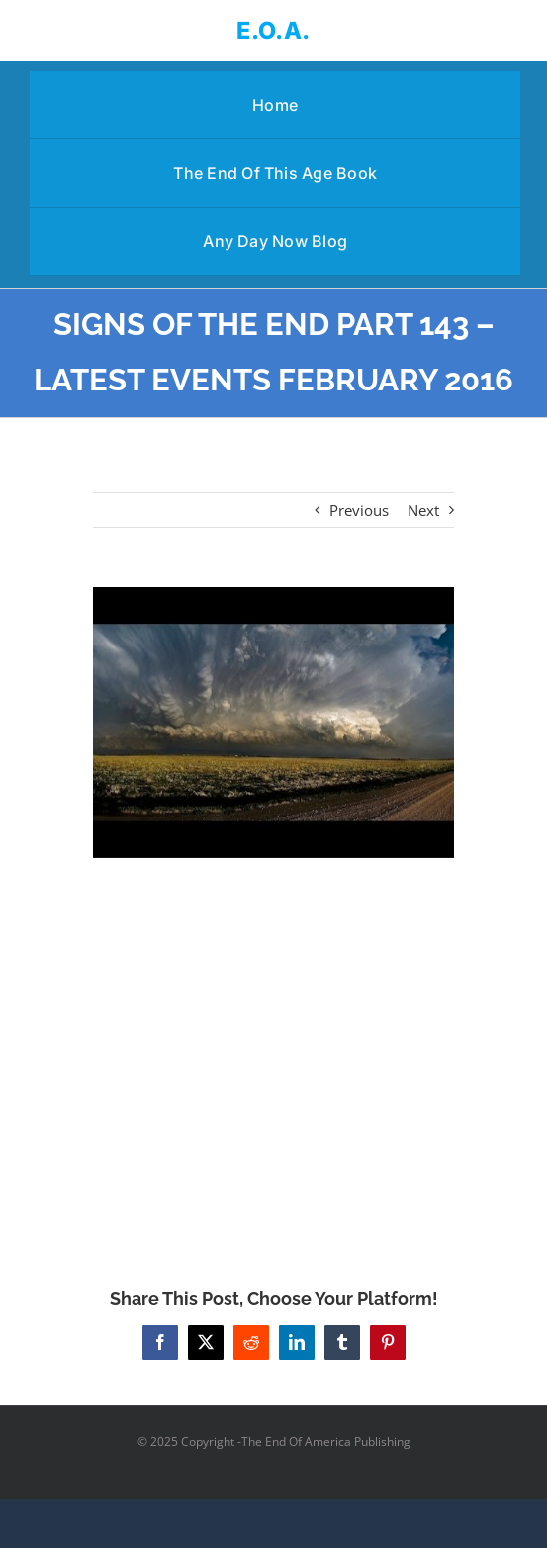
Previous (359, 510)
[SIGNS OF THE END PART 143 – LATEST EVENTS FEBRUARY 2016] (273, 722)
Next (423, 510)
